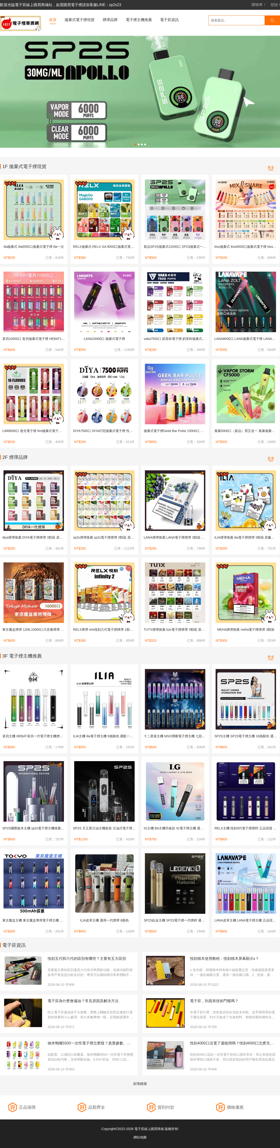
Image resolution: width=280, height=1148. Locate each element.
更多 (270, 167)
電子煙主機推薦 (139, 20)
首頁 (52, 20)
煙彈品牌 (110, 20)
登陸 (274, 5)
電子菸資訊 (169, 20)
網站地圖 (140, 1137)
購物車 (257, 4)
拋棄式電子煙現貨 (79, 20)
